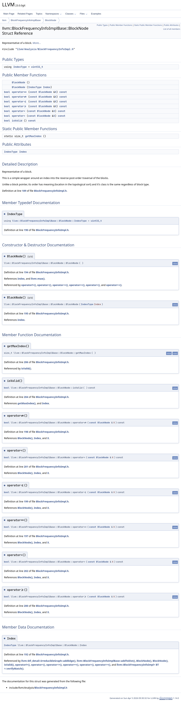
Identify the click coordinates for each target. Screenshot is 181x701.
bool (7, 92)
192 (26, 654)
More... (37, 43)
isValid (17, 120)
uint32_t (37, 66)
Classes (70, 13)
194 (26, 272)
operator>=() (114, 285)
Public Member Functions (121, 25)
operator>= (19, 106)
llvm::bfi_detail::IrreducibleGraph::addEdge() (48, 660)
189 (24, 190)
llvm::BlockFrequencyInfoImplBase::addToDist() (106, 660)
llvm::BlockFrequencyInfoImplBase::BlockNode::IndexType (49, 220)
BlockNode (50, 20)
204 (26, 397)
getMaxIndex (33, 136)
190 (26, 230)
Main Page (8, 13)
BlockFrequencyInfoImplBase (26, 20)
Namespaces (53, 13)
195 (26, 313)
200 (26, 605)
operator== (19, 92)
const (33, 92)
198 (26, 431)
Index (46, 87)
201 (26, 466)
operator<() (44, 285)
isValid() (26, 368)
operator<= (19, 101)
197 (26, 536)
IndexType (20, 66)
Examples (96, 13)
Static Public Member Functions (148, 25)
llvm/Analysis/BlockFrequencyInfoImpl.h (45, 49)
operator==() (76, 285)
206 (26, 362)
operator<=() (60, 285)
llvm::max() (38, 278)
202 (26, 571)
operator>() (93, 285)
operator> (18, 115)
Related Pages (25, 13)
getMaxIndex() (26, 403)
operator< (18, 111)
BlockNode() (25, 438)
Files (83, 13)
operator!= (19, 96)
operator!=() (28, 285)
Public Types (102, 25)
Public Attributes (171, 25)
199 (26, 501)
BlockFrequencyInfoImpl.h (50, 190)
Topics (39, 13)
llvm (4, 20)
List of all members (171, 29)
